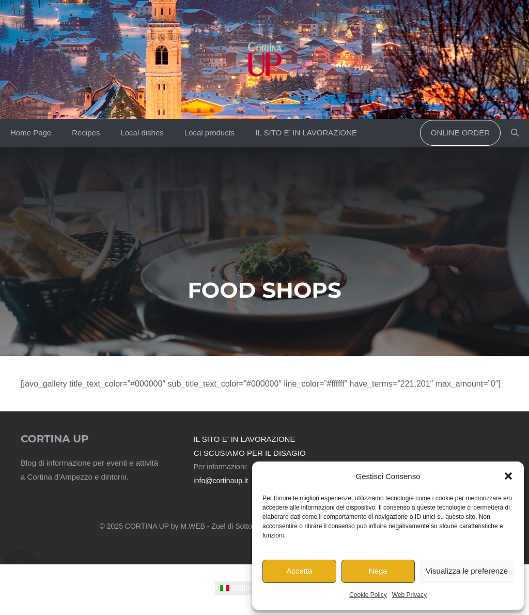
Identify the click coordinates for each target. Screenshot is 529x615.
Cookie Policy (368, 594)
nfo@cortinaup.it (221, 480)
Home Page (30, 132)
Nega (378, 570)
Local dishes (141, 132)
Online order (460, 132)
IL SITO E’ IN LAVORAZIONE (306, 132)
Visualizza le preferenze (467, 570)
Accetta (299, 570)
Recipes (86, 132)
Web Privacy (409, 594)
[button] (508, 476)
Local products (209, 132)
